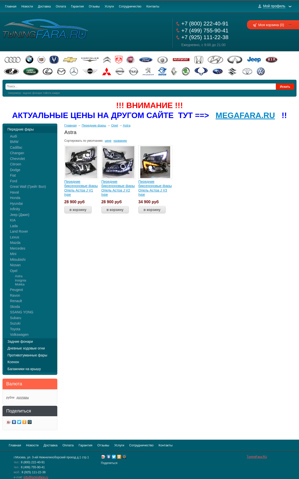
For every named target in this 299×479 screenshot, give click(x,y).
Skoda (15, 307)
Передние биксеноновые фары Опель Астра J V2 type (118, 188)
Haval (14, 192)
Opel (13, 271)
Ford (13, 181)
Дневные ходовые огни (26, 348)
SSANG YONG (21, 312)
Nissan (15, 265)
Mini (13, 254)
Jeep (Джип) (19, 215)
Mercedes (17, 248)
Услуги (109, 6)
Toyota (15, 329)
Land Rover (19, 231)
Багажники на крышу (24, 369)
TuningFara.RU (257, 457)
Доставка (44, 6)
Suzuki (15, 323)
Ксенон (13, 362)
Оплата (61, 6)
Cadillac (16, 147)
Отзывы (94, 6)
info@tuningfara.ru (35, 477)
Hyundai (16, 203)
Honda (15, 198)
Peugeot (16, 290)
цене (108, 140)
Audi (13, 136)
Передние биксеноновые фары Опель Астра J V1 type (81, 188)
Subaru (15, 318)
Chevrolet (17, 159)
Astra (18, 276)
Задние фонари (20, 341)
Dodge (15, 170)
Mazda (15, 243)
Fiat (13, 175)
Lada (14, 226)
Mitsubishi (17, 260)
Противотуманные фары (27, 355)
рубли (10, 397)
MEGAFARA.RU (245, 115)
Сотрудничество (130, 6)
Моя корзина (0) (275, 25)
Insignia (20, 280)
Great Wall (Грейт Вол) (28, 187)
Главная (10, 6)
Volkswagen (19, 335)
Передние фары (20, 129)
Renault (16, 301)
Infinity (15, 209)
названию (120, 140)
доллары (22, 397)
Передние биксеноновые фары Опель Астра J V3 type (155, 188)
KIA (13, 220)
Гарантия (77, 6)
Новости (27, 6)
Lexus (14, 237)
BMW (14, 142)
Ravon (15, 295)
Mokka (19, 284)
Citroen (15, 164)
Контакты (152, 6)
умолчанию (95, 140)
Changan (17, 153)
